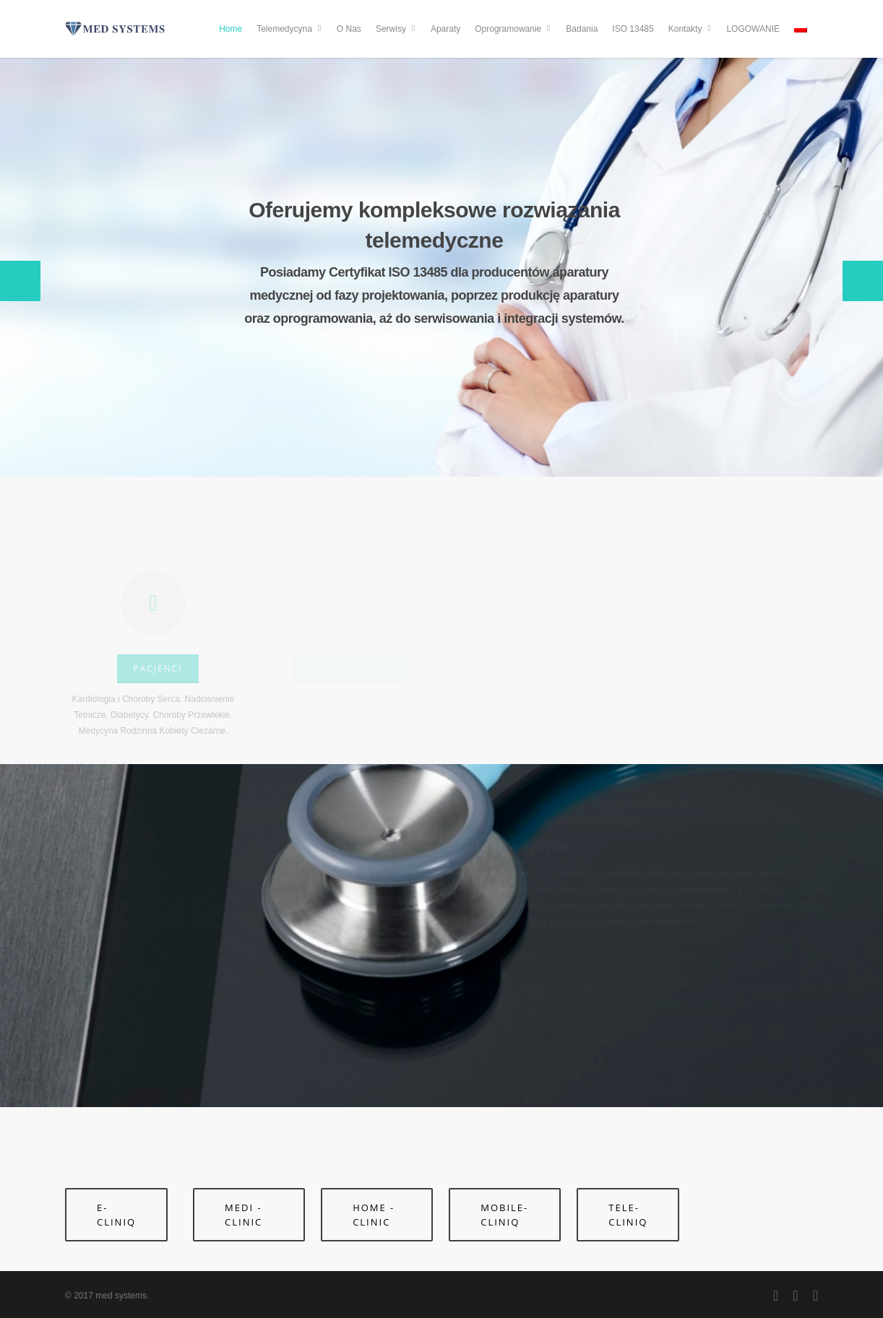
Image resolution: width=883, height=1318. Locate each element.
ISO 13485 (632, 29)
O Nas (349, 29)
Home (230, 29)
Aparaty (445, 29)
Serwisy (397, 29)
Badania (582, 29)
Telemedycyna (290, 29)
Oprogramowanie (514, 29)
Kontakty (691, 29)
